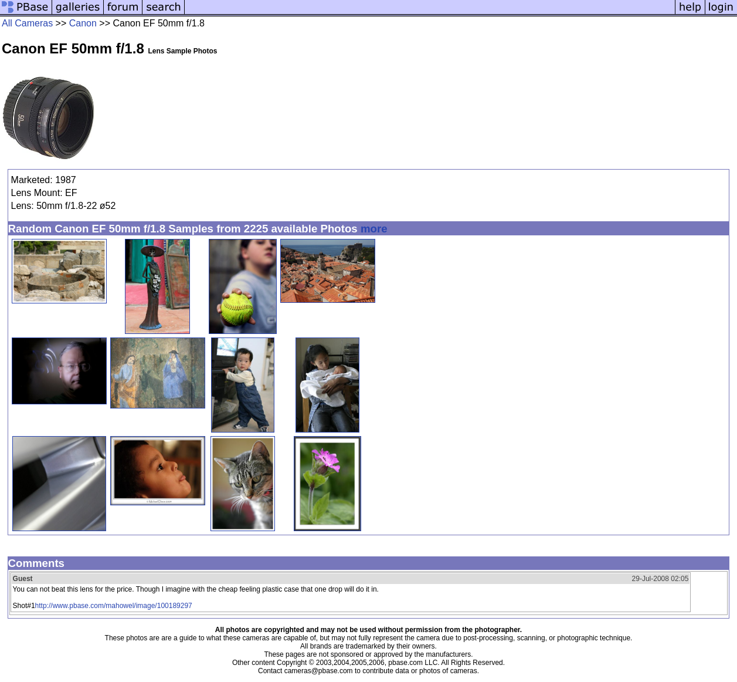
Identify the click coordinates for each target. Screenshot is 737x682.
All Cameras (27, 23)
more (374, 228)
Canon (83, 23)
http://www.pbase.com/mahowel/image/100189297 (113, 606)
